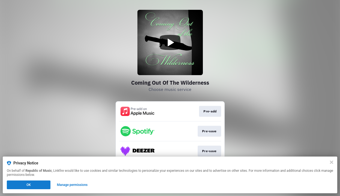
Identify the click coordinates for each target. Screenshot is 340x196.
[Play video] (170, 42)
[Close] (331, 162)
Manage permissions (72, 185)
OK (28, 185)
